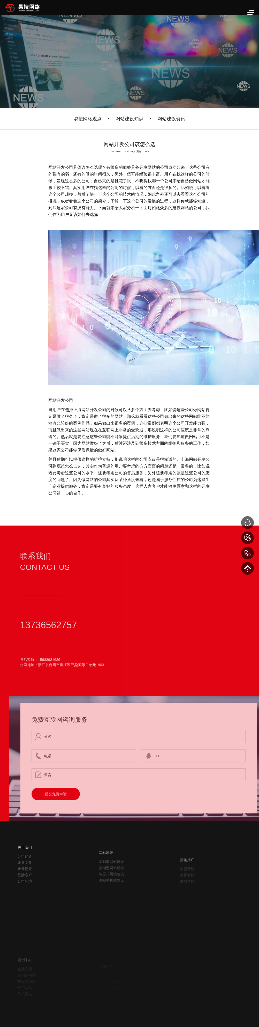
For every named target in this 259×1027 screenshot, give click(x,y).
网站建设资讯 (171, 118)
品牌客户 (25, 886)
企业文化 (25, 874)
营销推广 (187, 874)
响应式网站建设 (111, 889)
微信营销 (187, 896)
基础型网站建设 (111, 876)
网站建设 (106, 867)
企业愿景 (25, 880)
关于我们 (25, 858)
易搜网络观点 (88, 118)
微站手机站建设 (111, 895)
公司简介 (25, 867)
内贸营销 (187, 884)
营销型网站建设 (111, 882)
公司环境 (25, 892)
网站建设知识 (129, 118)
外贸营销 (187, 890)
